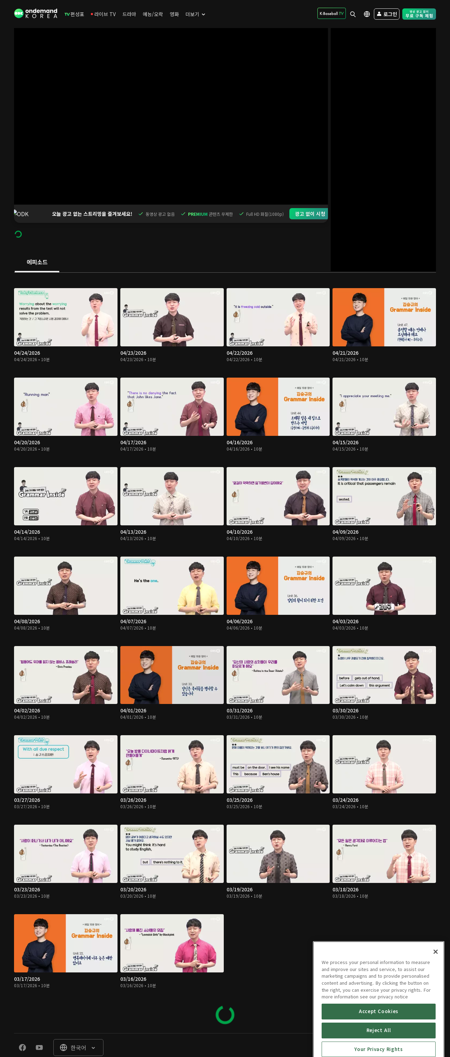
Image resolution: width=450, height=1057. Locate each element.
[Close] (435, 990)
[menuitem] (74, 14)
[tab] (37, 244)
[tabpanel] (225, 634)
